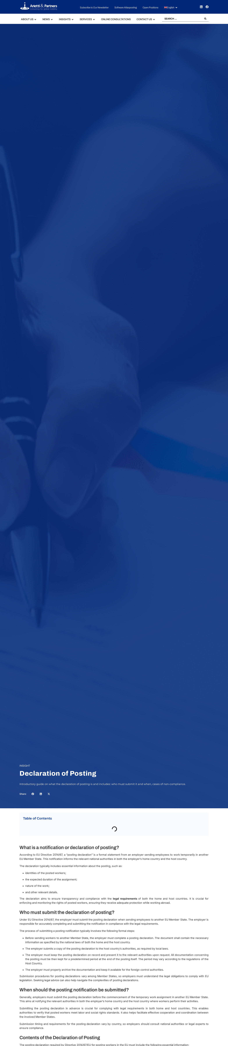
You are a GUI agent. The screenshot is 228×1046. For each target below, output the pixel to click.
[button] (171, 7)
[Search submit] (205, 18)
